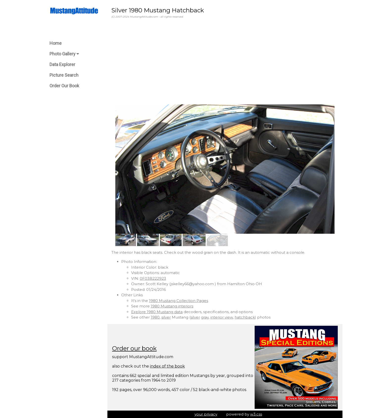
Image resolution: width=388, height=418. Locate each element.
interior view (221, 317)
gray (205, 317)
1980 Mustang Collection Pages (178, 300)
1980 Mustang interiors (172, 306)
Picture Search (63, 75)
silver (166, 317)
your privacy (205, 414)
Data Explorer (62, 64)
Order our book (134, 348)
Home (55, 43)
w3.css (256, 414)
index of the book (167, 366)
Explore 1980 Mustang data (157, 311)
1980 (155, 317)
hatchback (245, 317)
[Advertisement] (224, 61)
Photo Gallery (64, 53)
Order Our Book (64, 85)
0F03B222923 (153, 278)
